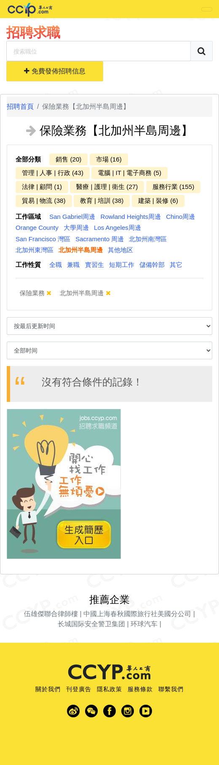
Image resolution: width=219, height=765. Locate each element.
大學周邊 (76, 227)
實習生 (94, 264)
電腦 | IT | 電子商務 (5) (129, 172)
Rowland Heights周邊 (131, 216)
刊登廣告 (78, 689)
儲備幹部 (152, 264)
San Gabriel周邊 (72, 216)
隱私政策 (109, 689)
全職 (55, 264)
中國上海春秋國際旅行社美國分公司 (137, 613)
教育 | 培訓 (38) (102, 200)
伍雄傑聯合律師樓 (51, 613)
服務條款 (140, 689)
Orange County (37, 227)
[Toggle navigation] (206, 9)
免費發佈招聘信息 (54, 71)
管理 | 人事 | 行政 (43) (52, 172)
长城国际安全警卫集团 (91, 624)
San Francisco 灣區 (43, 238)
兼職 (73, 264)
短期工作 (121, 264)
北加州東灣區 (34, 249)
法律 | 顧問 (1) (42, 186)
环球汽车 (144, 624)
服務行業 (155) (173, 186)
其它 (176, 264)
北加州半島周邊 (81, 249)
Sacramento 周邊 (99, 238)
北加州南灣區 (148, 238)
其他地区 (120, 249)
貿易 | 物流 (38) (44, 200)
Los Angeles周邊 (117, 227)
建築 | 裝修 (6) (158, 200)
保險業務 (37, 292)
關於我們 (48, 689)
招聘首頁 (20, 106)
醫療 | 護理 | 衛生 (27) (107, 186)
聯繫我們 (171, 689)
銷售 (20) (68, 159)
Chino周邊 (180, 216)
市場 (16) (109, 159)
